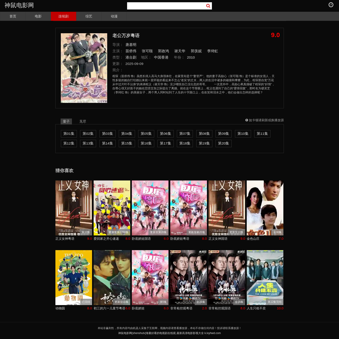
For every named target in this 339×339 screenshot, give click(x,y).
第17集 (165, 143)
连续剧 (63, 16)
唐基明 (131, 45)
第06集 (165, 133)
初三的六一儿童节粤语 (109, 308)
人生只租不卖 (256, 308)
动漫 (114, 16)
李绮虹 (212, 51)
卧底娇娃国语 (141, 238)
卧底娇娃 (138, 308)
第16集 (146, 143)
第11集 (262, 133)
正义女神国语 (218, 238)
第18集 (184, 143)
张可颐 (147, 51)
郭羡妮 (196, 51)
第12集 (68, 143)
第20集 (223, 143)
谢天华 (179, 51)
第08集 (204, 133)
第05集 (146, 133)
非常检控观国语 (220, 308)
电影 (38, 16)
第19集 (204, 143)
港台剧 (131, 57)
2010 (191, 57)
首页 (12, 16)
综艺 (88, 16)
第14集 (107, 143)
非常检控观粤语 (181, 308)
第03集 (107, 133)
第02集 (88, 133)
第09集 (223, 133)
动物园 (60, 308)
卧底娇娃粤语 (179, 238)
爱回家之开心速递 (106, 238)
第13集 (88, 143)
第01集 (68, 133)
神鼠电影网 (19, 5)
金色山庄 (253, 238)
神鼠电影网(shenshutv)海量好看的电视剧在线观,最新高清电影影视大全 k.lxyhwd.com (169, 333)
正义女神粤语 (64, 238)
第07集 (184, 133)
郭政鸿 (163, 51)
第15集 (126, 143)
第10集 (243, 133)
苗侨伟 (131, 51)
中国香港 (161, 57)
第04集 (126, 133)
